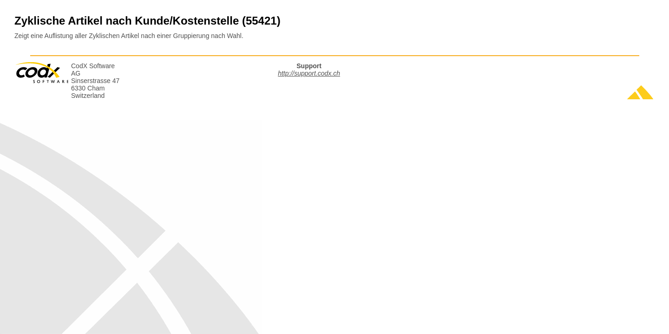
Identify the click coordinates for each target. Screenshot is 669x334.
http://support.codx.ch (309, 73)
